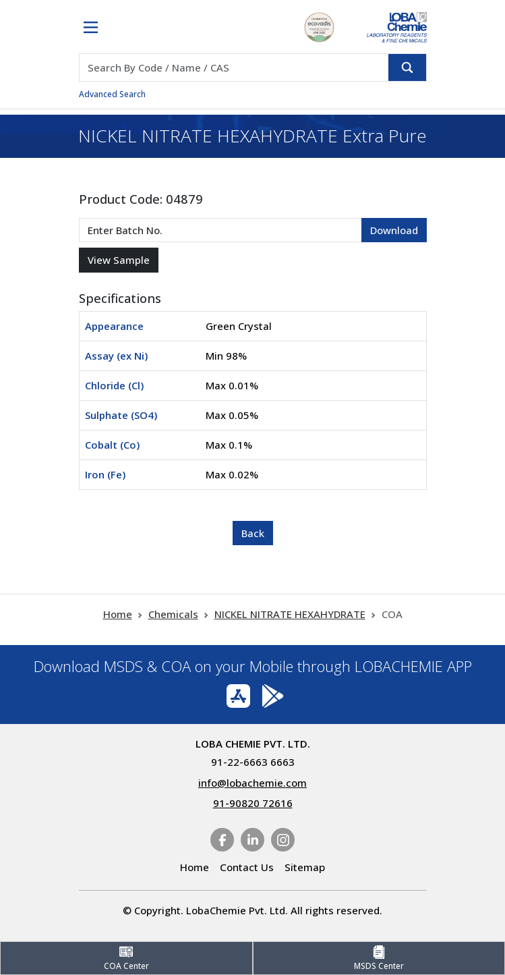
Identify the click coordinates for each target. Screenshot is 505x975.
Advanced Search (112, 94)
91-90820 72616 (253, 803)
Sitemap (305, 867)
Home (117, 614)
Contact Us (247, 867)
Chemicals (173, 614)
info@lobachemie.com (252, 782)
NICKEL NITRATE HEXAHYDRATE (289, 614)
